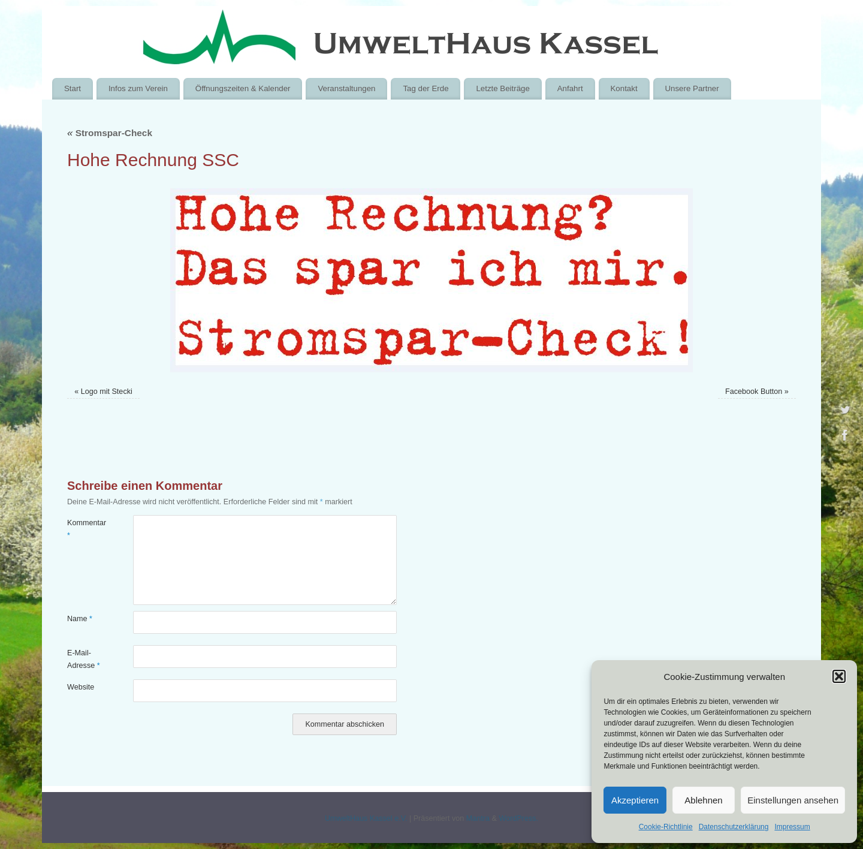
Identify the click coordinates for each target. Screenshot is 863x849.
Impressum (792, 827)
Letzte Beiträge (502, 88)
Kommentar (83, 529)
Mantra (478, 818)
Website (80, 687)
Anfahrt (570, 88)
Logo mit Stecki (106, 391)
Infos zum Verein (138, 88)
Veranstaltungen (346, 88)
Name (79, 619)
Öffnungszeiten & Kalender (243, 88)
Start (72, 88)
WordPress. (518, 818)
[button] (839, 676)
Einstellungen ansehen (792, 800)
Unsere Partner (692, 88)
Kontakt (623, 88)
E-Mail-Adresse (83, 659)
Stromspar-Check (109, 133)
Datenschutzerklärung (734, 827)
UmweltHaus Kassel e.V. (366, 818)
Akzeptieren (635, 800)
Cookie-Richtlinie (666, 827)
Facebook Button (753, 391)
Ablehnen (703, 800)
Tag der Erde (425, 88)
